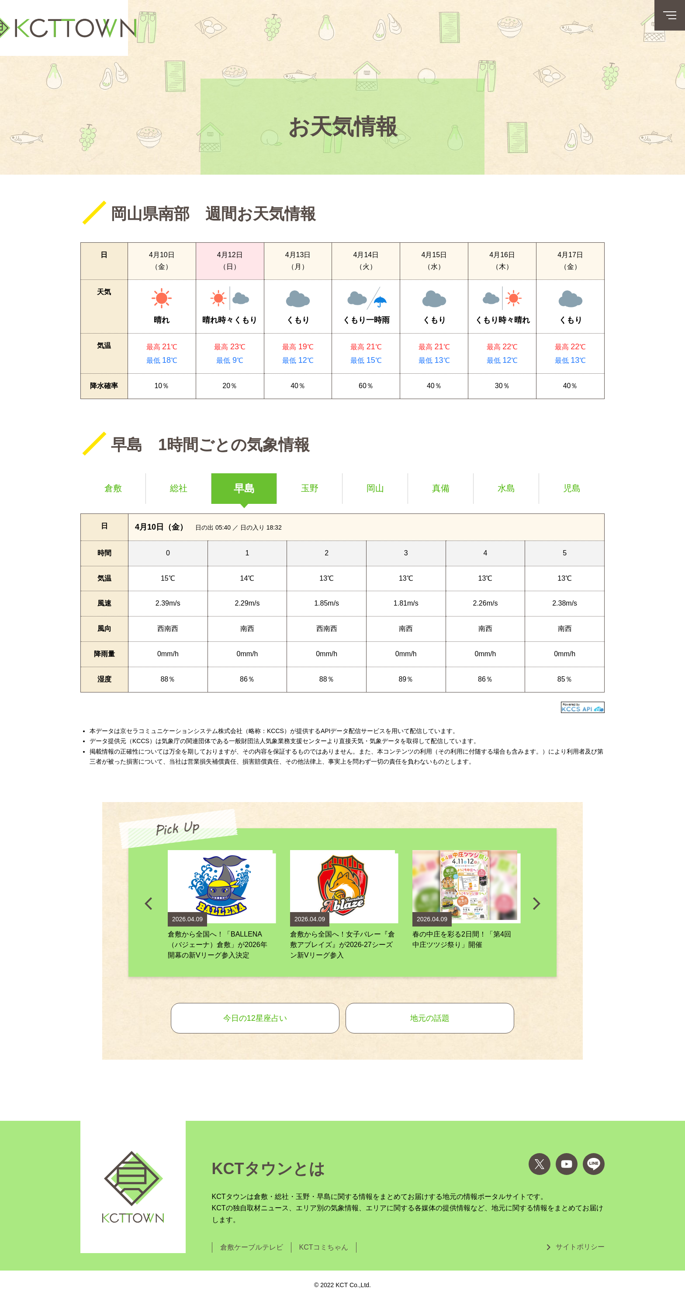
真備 (441, 488)
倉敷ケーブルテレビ (251, 1247)
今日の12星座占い (255, 1018)
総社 (178, 488)
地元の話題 (430, 1018)
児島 (572, 488)
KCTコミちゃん (323, 1247)
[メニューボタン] (669, 15)
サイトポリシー (580, 1246)
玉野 (309, 488)
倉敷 (113, 488)
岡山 (375, 488)
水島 (506, 488)
